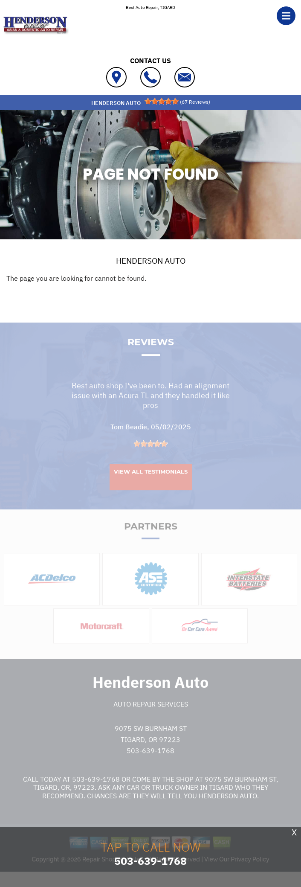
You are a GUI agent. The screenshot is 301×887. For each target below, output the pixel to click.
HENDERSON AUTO (150, 261)
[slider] (162, 101)
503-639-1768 (150, 763)
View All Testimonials (151, 485)
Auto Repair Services (150, 717)
